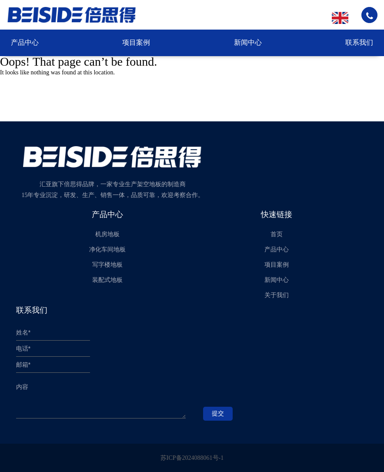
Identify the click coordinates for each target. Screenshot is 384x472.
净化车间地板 (107, 249)
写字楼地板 (107, 264)
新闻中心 (248, 42)
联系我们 (359, 42)
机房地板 (107, 234)
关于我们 (276, 295)
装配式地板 (107, 280)
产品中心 (25, 42)
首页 (276, 234)
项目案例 (136, 42)
